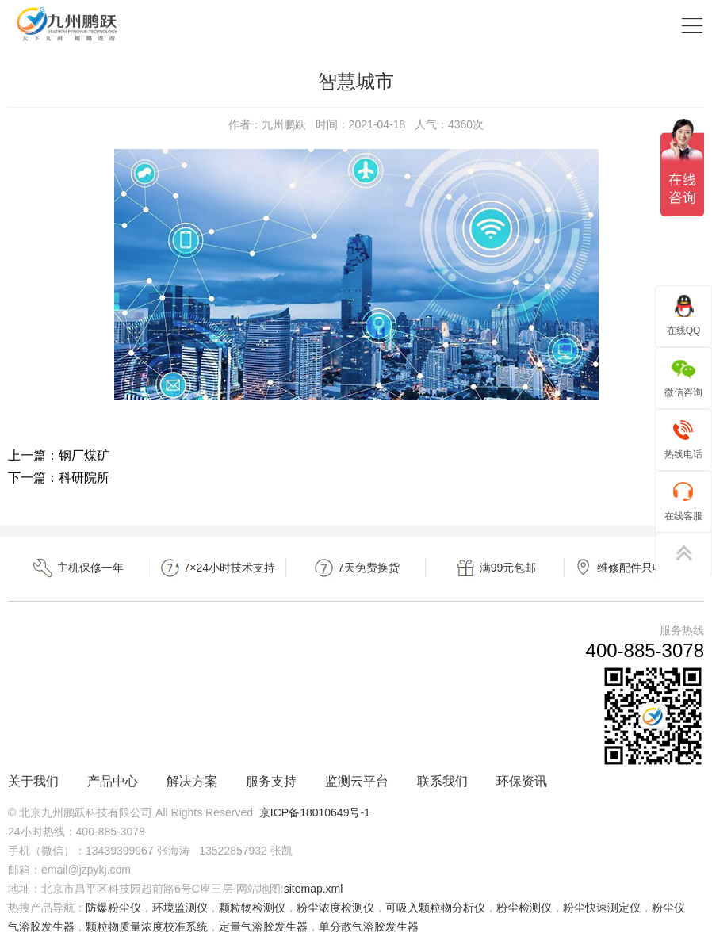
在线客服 (683, 501)
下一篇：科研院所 (58, 477)
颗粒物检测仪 (252, 907)
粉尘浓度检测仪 (335, 907)
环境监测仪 (180, 907)
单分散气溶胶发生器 (369, 926)
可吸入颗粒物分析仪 (435, 907)
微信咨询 (683, 377)
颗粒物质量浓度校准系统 (147, 926)
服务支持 (271, 781)
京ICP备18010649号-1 (314, 812)
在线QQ (684, 315)
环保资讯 (521, 781)
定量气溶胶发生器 (263, 926)
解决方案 (192, 781)
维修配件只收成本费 (634, 568)
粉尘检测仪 (524, 907)
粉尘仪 (668, 907)
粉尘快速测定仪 (602, 907)
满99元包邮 (495, 568)
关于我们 (33, 781)
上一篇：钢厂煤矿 (58, 455)
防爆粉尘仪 (113, 907)
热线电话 (683, 439)
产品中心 (112, 781)
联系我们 (442, 781)
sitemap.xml (313, 888)
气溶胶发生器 (41, 926)
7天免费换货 (356, 568)
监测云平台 (357, 781)
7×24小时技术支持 (217, 568)
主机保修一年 (78, 568)
